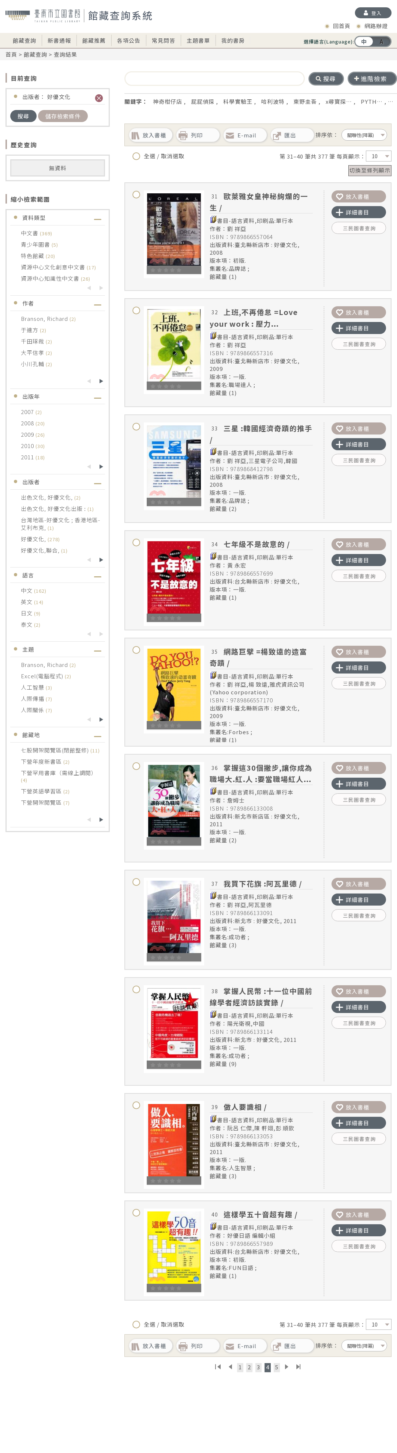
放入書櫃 (352, 196)
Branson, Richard (45, 318)
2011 (28, 457)
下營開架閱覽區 (42, 802)
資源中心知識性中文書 (51, 278)
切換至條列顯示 (369, 170)
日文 (27, 613)
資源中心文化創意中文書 (54, 267)
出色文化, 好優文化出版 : (54, 508)
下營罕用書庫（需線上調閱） (59, 773)
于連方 (30, 330)
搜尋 (23, 116)
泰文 (27, 624)
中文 (27, 590)
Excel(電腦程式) (43, 676)
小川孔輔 (33, 364)
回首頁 (342, 26)
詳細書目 (352, 212)
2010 (28, 445)
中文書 (30, 233)
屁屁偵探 (202, 101)
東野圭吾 (305, 101)
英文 (27, 602)
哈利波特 (273, 101)
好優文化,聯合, (41, 550)
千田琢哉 (33, 341)
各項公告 (129, 40)
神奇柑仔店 (167, 101)
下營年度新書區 (42, 761)
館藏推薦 (94, 40)
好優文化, (34, 539)
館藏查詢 (24, 40)
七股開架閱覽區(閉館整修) (55, 750)
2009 (28, 434)
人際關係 (33, 710)
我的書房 (233, 40)
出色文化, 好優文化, (47, 497)
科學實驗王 (237, 101)
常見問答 (163, 40)
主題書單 (198, 40)
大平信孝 (33, 352)
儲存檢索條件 (62, 116)
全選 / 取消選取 (158, 156)
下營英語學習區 (42, 791)
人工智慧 (33, 687)
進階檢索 (370, 78)
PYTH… (372, 101)
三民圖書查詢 (359, 228)
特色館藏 (33, 255)
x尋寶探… (339, 101)
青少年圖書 (36, 244)
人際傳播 (33, 698)
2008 (28, 423)
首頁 (11, 54)
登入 (376, 13)
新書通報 (59, 40)
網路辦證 (376, 26)
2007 (28, 412)
